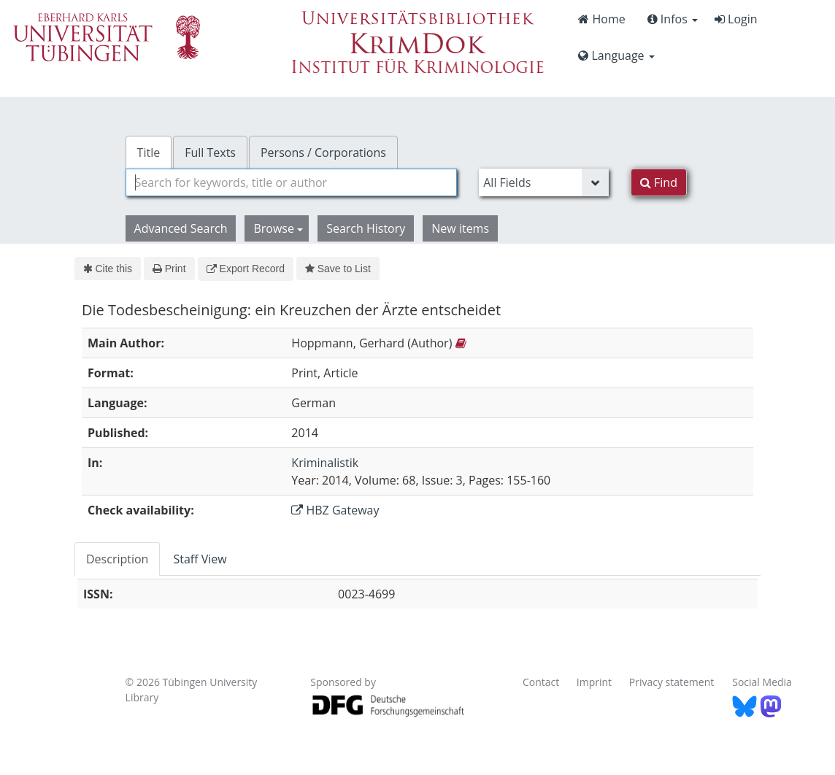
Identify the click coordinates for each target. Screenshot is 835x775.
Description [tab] (117, 559)
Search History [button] (365, 228)
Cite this (107, 268)
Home (601, 19)
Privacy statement (672, 682)
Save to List (338, 268)
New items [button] (460, 228)
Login (736, 19)
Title (149, 152)
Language (616, 55)
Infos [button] (672, 19)
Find (658, 182)
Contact (541, 682)
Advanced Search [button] (181, 228)
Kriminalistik (324, 463)
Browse (278, 228)
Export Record (246, 268)
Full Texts (210, 152)
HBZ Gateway (335, 510)
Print (169, 268)
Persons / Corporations (323, 152)
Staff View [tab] (199, 559)
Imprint (594, 682)
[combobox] (292, 182)
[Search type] (544, 182)
